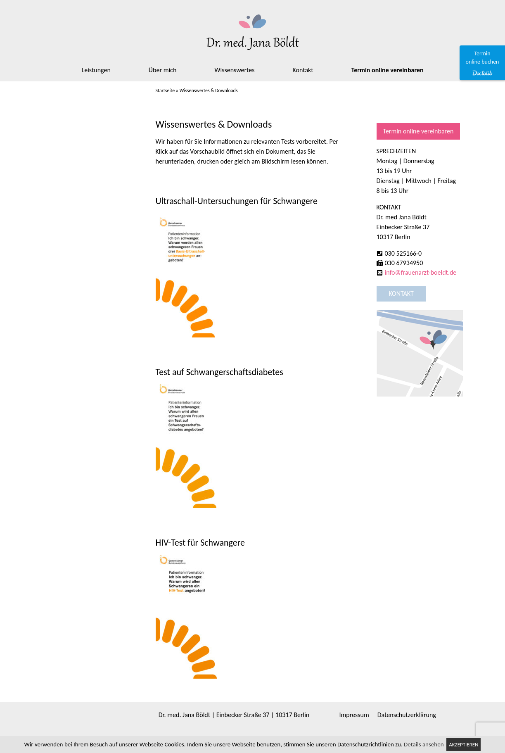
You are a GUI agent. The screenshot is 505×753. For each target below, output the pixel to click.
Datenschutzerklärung (406, 715)
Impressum (354, 715)
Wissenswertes (234, 70)
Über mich (162, 70)
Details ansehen (423, 744)
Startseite (165, 90)
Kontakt (303, 70)
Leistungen (95, 70)
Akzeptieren (463, 744)
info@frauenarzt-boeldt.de (421, 272)
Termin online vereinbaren (387, 70)
